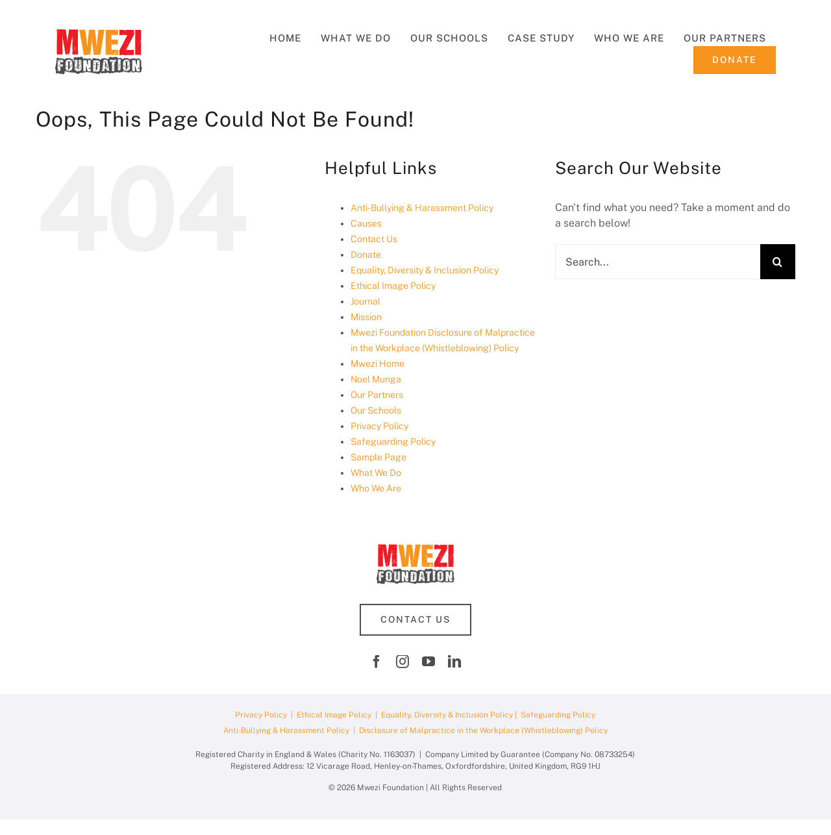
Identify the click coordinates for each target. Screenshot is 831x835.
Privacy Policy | (266, 714)
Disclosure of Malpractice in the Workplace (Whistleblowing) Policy (483, 730)
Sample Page (378, 457)
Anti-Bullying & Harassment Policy (422, 208)
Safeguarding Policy (393, 441)
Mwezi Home (377, 363)
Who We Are (376, 488)
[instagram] (402, 661)
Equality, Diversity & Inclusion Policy (425, 270)
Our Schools (376, 410)
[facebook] (376, 661)
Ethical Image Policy (393, 285)
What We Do (376, 472)
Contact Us (374, 239)
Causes (366, 223)
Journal (365, 301)
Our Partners (377, 395)
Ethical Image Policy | (339, 714)
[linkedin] (454, 661)
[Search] (777, 261)
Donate (366, 254)
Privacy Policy (379, 426)
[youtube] (428, 661)
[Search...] (657, 261)
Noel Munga (376, 379)
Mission (366, 317)
